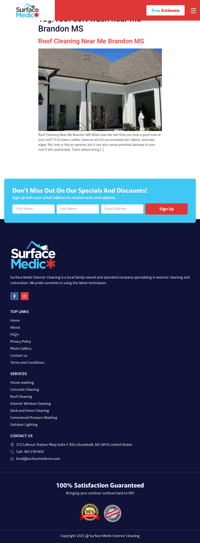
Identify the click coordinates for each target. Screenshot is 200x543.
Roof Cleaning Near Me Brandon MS (91, 41)
